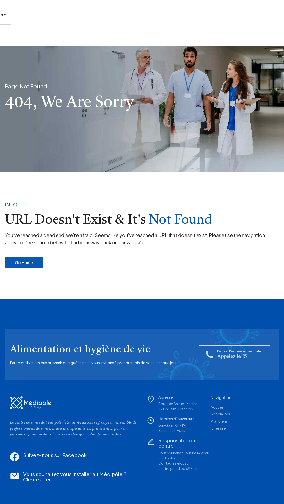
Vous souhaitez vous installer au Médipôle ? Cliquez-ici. (66, 462)
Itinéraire (92, 32)
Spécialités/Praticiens (50, 32)
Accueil (11, 32)
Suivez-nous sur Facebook (42, 448)
